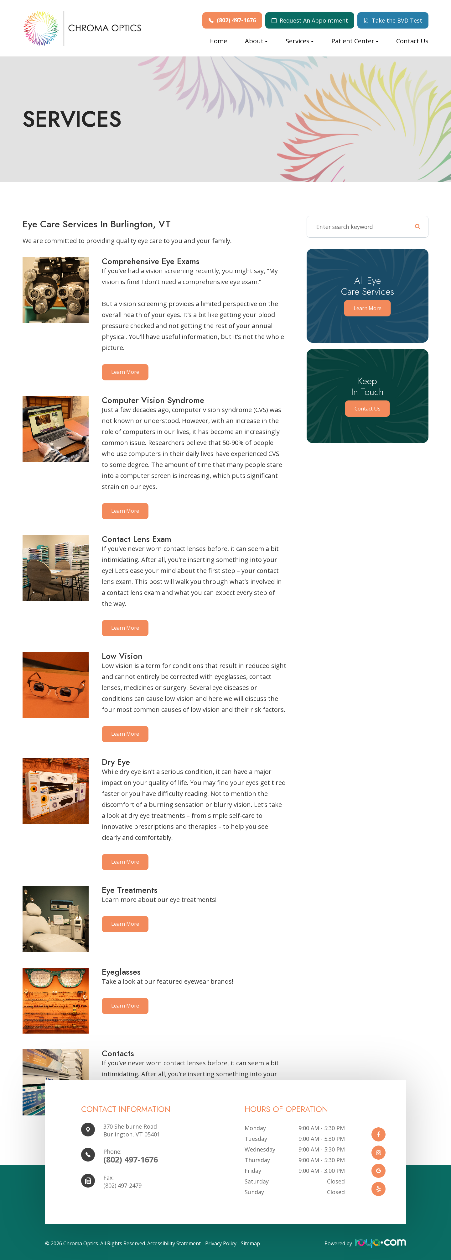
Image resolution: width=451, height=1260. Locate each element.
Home (218, 41)
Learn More (125, 372)
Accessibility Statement (174, 1243)
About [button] (256, 41)
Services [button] (300, 41)
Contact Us (412, 41)
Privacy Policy (220, 1243)
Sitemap (250, 1243)
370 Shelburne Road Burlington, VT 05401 (131, 1130)
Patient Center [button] (354, 41)
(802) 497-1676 (236, 20)
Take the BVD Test (397, 20)
